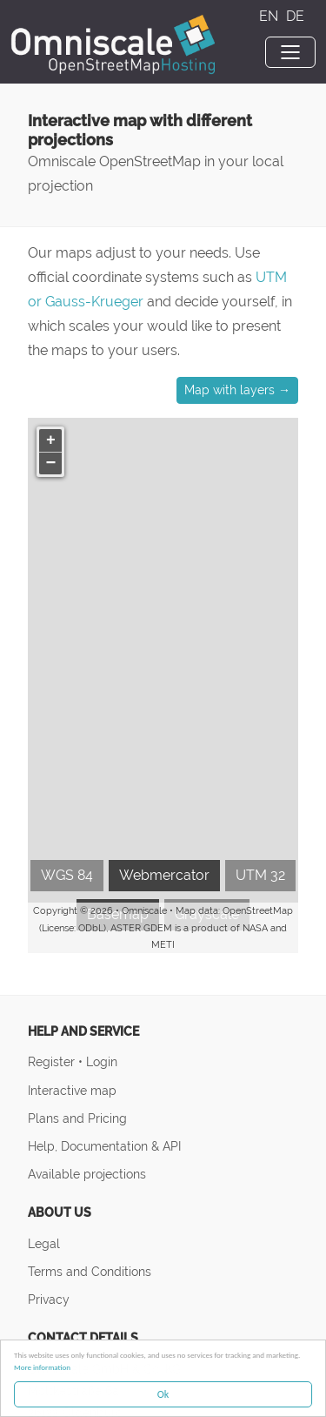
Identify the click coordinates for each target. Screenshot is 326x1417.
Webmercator (164, 875)
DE (295, 16)
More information (42, 1367)
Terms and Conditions (89, 1271)
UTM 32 (260, 875)
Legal (44, 1243)
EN (270, 16)
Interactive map (72, 1090)
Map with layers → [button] (237, 390)
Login (101, 1061)
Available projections (87, 1173)
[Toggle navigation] (290, 52)
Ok (163, 1394)
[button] (50, 440)
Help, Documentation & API (104, 1145)
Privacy (49, 1299)
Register (53, 1061)
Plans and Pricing (77, 1118)
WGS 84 (67, 875)
